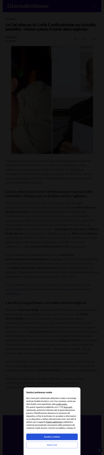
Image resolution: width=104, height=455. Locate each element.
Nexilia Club (52, 445)
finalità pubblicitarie (54, 422)
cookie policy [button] (61, 404)
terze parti (68, 407)
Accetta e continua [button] (52, 437)
